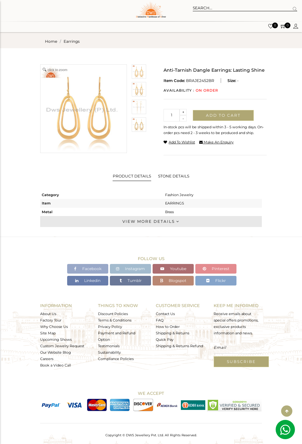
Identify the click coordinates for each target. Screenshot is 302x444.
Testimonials (109, 346)
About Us (48, 314)
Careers (46, 359)
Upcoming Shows (56, 339)
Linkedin (88, 280)
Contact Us (165, 314)
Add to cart (223, 115)
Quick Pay (164, 339)
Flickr (216, 280)
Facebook (88, 268)
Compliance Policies (116, 359)
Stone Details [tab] (173, 176)
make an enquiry (216, 142)
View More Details (151, 221)
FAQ (160, 320)
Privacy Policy (110, 326)
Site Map (48, 333)
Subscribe (241, 361)
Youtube (173, 268)
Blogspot (173, 280)
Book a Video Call (55, 365)
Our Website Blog (55, 352)
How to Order (168, 326)
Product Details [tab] (132, 176)
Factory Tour (50, 320)
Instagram (130, 268)
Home (51, 41)
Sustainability (109, 352)
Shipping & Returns (172, 333)
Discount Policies (113, 314)
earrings (72, 41)
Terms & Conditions (114, 320)
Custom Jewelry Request (62, 346)
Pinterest (216, 268)
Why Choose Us (54, 326)
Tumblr (131, 280)
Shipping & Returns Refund (179, 346)
